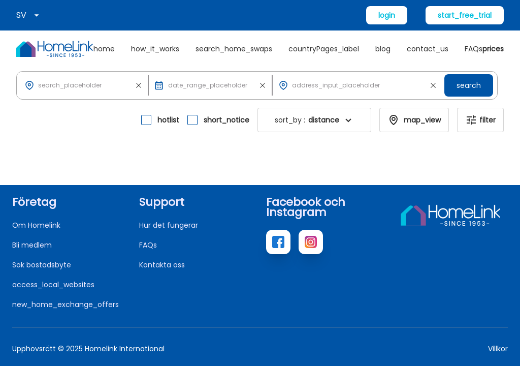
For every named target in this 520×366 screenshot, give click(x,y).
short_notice (226, 120)
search (469, 85)
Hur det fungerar (168, 225)
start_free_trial (465, 15)
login (386, 15)
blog (383, 49)
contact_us (427, 49)
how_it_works (155, 49)
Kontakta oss (162, 265)
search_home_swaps (234, 49)
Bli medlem (32, 245)
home (104, 49)
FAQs (473, 49)
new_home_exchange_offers (65, 304)
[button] (84, 85)
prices (493, 49)
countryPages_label (323, 49)
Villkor (498, 349)
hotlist (168, 120)
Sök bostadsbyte (41, 265)
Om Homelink (36, 225)
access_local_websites (53, 285)
